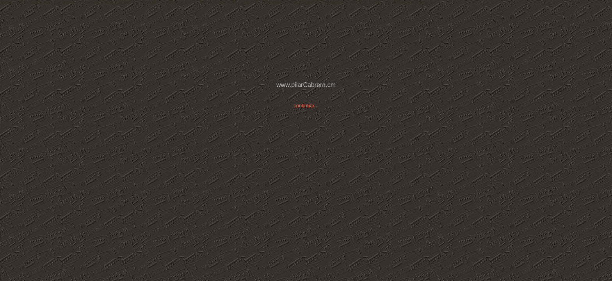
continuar (304, 105)
